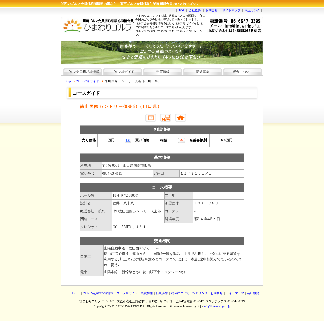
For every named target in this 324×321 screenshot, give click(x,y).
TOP (181, 10)
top (68, 81)
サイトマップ (231, 10)
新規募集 (202, 72)
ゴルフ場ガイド (122, 72)
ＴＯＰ (75, 293)
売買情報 (162, 72)
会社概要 (195, 10)
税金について (243, 72)
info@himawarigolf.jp (216, 306)
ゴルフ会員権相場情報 (82, 72)
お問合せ (212, 10)
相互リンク (252, 10)
